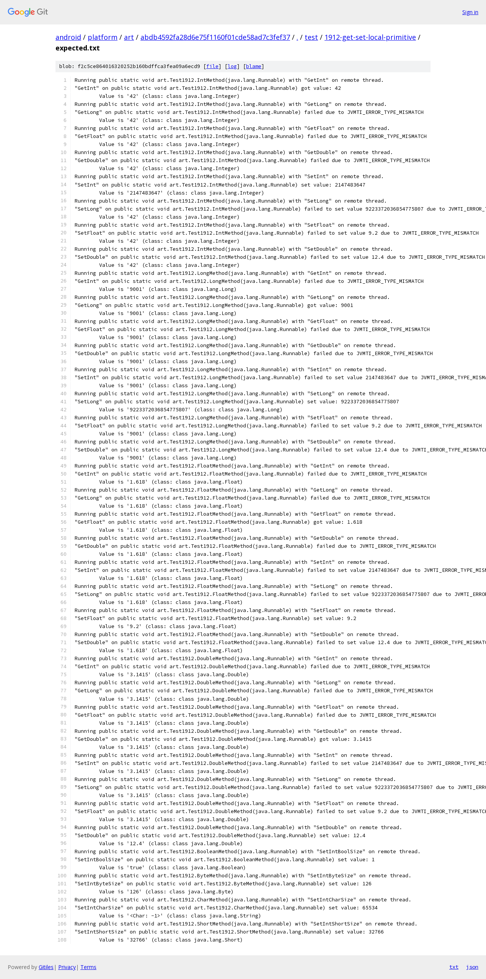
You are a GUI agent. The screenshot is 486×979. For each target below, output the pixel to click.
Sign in (470, 12)
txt (453, 966)
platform (102, 37)
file (212, 66)
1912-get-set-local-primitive (370, 37)
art (129, 37)
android (68, 37)
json (472, 966)
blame (253, 66)
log (232, 66)
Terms (88, 967)
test (311, 37)
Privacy (67, 967)
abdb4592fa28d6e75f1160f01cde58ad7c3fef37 (215, 37)
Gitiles (46, 967)
